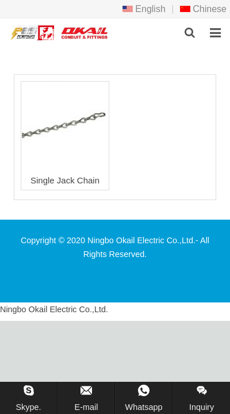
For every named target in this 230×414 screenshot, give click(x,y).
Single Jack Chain (64, 180)
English (144, 9)
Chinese (203, 9)
